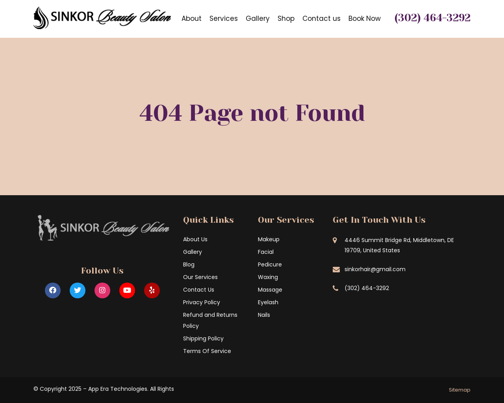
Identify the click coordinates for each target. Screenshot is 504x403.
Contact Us (198, 290)
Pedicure (270, 264)
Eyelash (268, 302)
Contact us (321, 18)
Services (223, 18)
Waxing (268, 277)
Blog (189, 264)
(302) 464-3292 (433, 18)
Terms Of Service (207, 351)
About (192, 18)
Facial (266, 252)
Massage (270, 290)
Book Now (364, 18)
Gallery (258, 18)
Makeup (269, 239)
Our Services (200, 277)
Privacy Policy (201, 302)
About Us (195, 239)
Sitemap (460, 390)
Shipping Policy (203, 338)
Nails (264, 315)
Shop (286, 18)
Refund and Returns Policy (210, 320)
